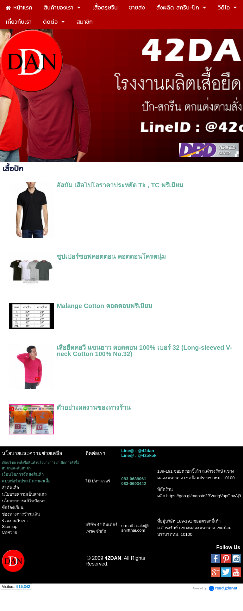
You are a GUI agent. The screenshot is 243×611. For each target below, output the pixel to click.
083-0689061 (133, 478)
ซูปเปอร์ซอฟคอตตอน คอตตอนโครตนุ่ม (111, 256)
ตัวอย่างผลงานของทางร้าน (94, 407)
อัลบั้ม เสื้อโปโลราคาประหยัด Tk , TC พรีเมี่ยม (120, 185)
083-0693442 (133, 483)
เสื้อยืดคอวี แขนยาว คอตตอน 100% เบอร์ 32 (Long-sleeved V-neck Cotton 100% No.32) (144, 350)
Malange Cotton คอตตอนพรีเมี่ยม (104, 305)
